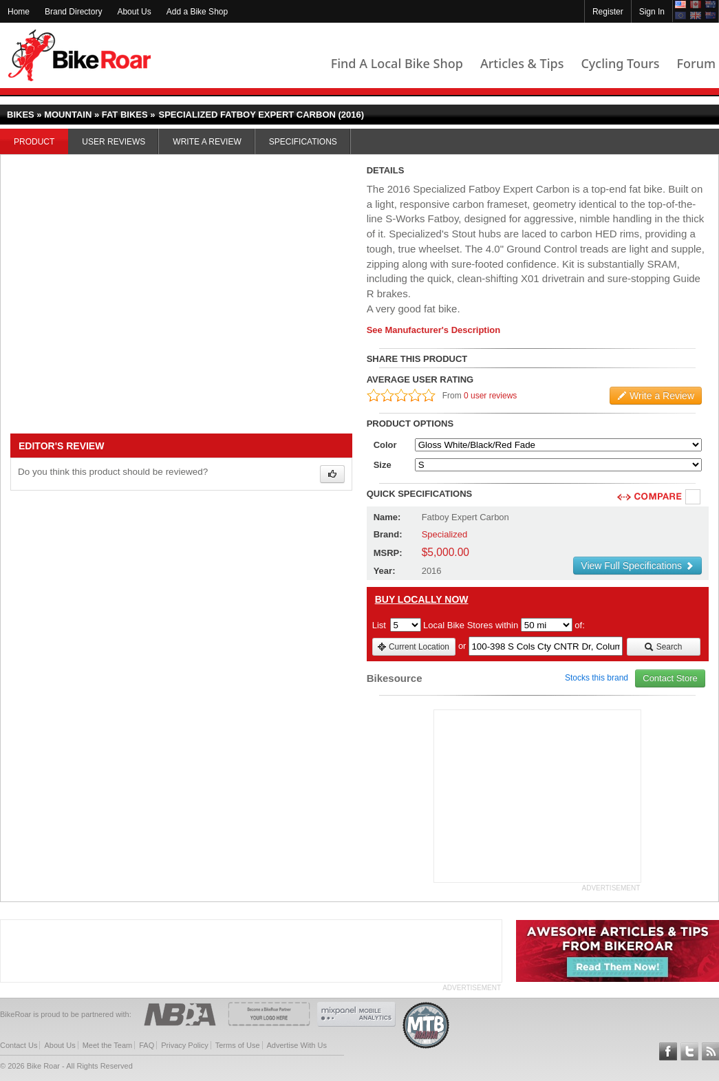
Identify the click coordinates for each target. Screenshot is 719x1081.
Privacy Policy (184, 1045)
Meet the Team (108, 1045)
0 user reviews (490, 395)
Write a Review (207, 142)
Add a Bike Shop (197, 12)
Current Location (413, 647)
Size (382, 465)
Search (663, 647)
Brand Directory (73, 12)
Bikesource (394, 678)
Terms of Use (237, 1045)
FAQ (146, 1045)
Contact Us (18, 1045)
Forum (696, 63)
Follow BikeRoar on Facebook (668, 1051)
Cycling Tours (620, 63)
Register (607, 12)
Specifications (303, 142)
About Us (134, 12)
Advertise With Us (297, 1045)
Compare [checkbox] (693, 497)
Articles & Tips (522, 63)
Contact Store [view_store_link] (670, 678)
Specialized (445, 534)
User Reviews (113, 142)
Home (19, 12)
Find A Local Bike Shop (397, 63)
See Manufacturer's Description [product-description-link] (434, 330)
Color (385, 445)
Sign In (652, 12)
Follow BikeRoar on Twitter (689, 1051)
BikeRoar (79, 55)
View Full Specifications (637, 565)
